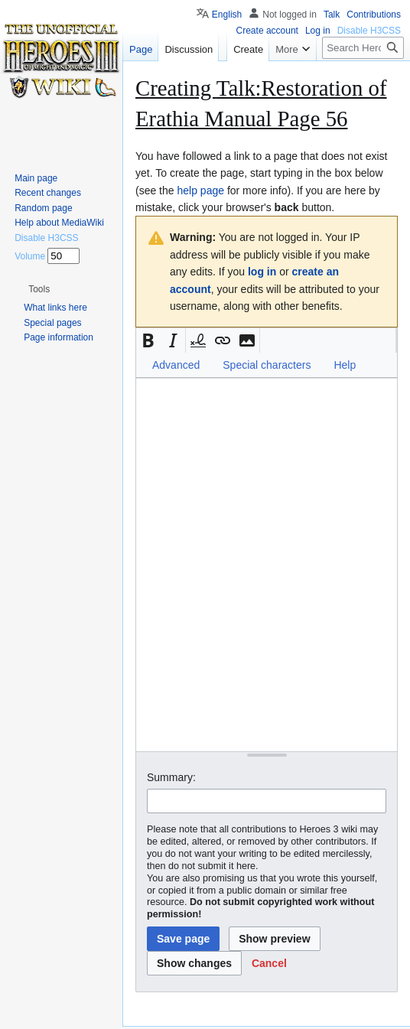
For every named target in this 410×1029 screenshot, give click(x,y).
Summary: (171, 777)
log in (262, 271)
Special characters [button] (267, 365)
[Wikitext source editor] (266, 564)
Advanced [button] (176, 365)
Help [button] (345, 365)
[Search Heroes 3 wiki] (363, 48)
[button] (148, 340)
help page (200, 190)
